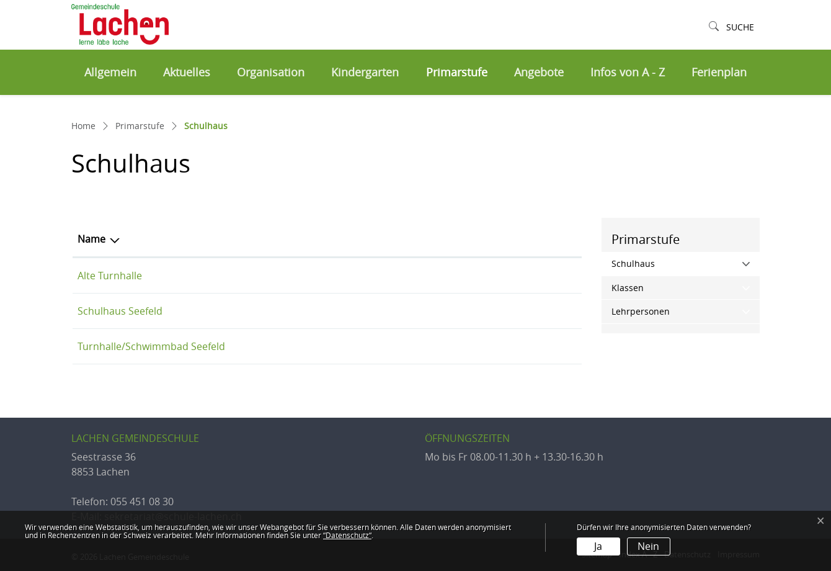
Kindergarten (365, 72)
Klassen (627, 288)
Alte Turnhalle (110, 275)
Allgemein (110, 72)
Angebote (539, 72)
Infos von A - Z (627, 72)
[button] (731, 27)
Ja (598, 546)
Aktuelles (186, 72)
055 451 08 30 (142, 501)
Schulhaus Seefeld (120, 311)
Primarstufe (456, 72)
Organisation (270, 72)
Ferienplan (719, 72)
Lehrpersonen (640, 311)
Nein (648, 546)
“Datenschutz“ (347, 535)
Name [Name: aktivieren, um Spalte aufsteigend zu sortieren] (91, 239)
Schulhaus (659, 262)
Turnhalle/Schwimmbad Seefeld (151, 346)
